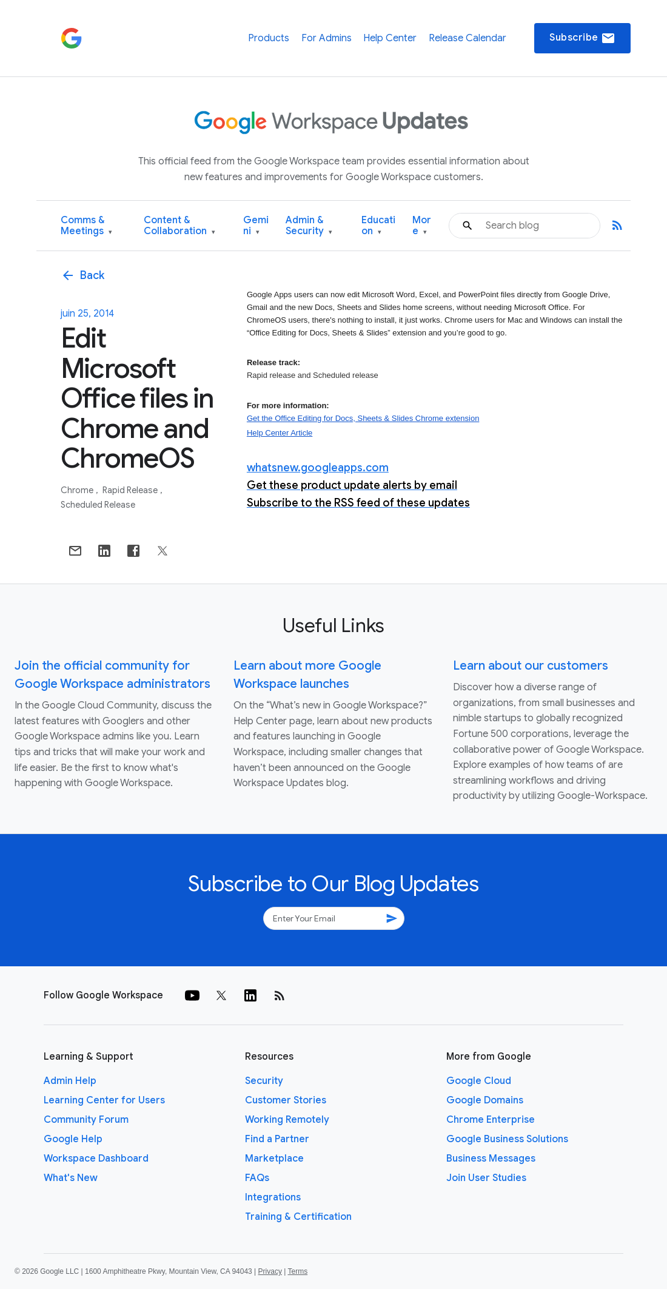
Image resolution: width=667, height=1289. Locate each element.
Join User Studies (486, 1178)
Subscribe (582, 38)
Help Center (390, 38)
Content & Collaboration (179, 226)
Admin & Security (309, 226)
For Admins (326, 38)
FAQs (257, 1178)
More (421, 226)
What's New (71, 1178)
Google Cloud (478, 1081)
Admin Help (70, 1081)
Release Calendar (467, 38)
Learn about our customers (530, 665)
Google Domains (484, 1100)
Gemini (256, 226)
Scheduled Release (98, 504)
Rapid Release (130, 490)
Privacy (270, 1271)
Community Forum (86, 1120)
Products (268, 38)
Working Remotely (287, 1120)
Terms (297, 1271)
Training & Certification (298, 1217)
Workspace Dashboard (96, 1159)
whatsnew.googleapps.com (318, 467)
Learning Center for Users (104, 1100)
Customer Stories (285, 1100)
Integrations (273, 1197)
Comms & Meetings (86, 226)
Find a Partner (277, 1139)
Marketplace (274, 1159)
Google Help (73, 1139)
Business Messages (490, 1159)
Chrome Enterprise (490, 1120)
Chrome (78, 490)
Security (264, 1081)
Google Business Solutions (507, 1139)
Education (378, 226)
